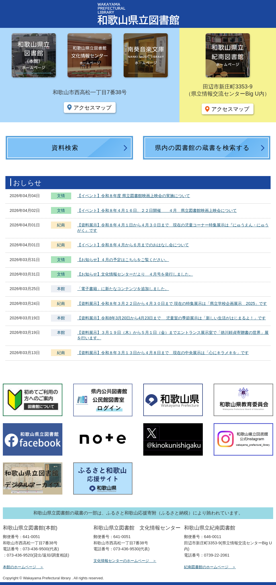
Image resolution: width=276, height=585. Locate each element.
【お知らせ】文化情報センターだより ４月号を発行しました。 (135, 274)
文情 (61, 196)
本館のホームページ (19, 567)
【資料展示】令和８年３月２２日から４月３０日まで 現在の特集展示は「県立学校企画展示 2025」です (172, 303)
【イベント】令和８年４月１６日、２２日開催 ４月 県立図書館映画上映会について (157, 210)
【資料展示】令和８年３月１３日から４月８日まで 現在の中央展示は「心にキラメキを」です (163, 352)
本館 (61, 288)
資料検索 (65, 147)
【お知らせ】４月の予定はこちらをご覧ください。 (123, 259)
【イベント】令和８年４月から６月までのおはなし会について (133, 245)
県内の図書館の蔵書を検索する (202, 147)
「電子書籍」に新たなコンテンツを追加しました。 (123, 288)
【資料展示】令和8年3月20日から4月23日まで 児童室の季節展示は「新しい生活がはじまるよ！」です (171, 318)
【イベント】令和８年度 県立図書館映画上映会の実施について (133, 195)
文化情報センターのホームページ (121, 561)
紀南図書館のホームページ (206, 567)
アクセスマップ (92, 107)
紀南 (61, 225)
